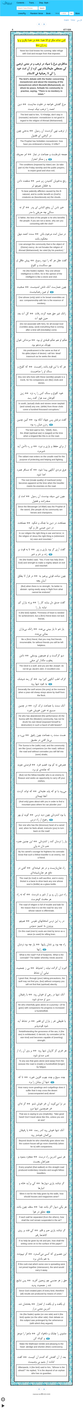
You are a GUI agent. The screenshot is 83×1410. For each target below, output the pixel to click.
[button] (21, 2)
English (66, 20)
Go (71, 13)
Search (42, 8)
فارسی (79, 20)
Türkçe (73, 20)
